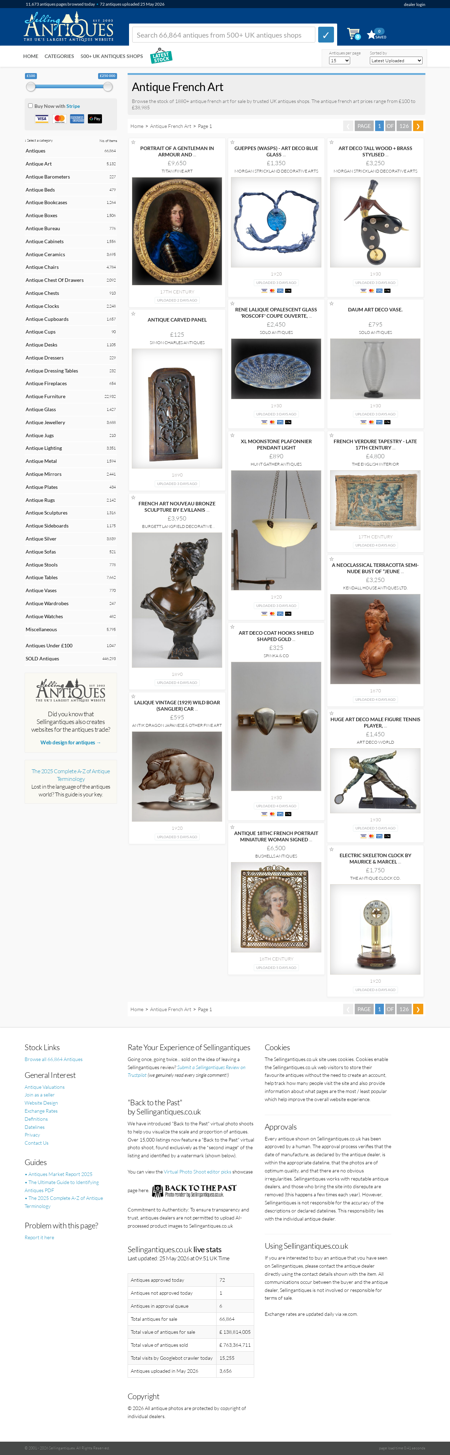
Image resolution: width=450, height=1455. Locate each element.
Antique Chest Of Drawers (55, 280)
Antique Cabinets (45, 241)
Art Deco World (375, 742)
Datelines (35, 1127)
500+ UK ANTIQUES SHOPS (112, 56)
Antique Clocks (42, 306)
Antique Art (39, 164)
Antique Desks (41, 345)
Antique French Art (170, 126)
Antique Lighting (44, 448)
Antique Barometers (48, 177)
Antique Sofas (41, 552)
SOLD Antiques (42, 658)
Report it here (39, 1237)
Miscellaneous (41, 629)
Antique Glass (41, 409)
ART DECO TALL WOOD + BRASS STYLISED (375, 151)
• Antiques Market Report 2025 (58, 1174)
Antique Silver (41, 539)
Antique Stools (42, 565)
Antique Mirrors (44, 474)
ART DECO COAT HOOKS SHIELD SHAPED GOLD (276, 636)
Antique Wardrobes (47, 603)
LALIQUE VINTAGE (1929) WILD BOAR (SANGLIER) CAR (177, 705)
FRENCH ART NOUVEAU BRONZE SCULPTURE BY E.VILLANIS (177, 506)
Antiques (35, 151)
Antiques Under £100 (49, 645)
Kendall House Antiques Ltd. (375, 587)
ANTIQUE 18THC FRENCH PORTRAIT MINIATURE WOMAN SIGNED (276, 836)
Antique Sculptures (47, 513)
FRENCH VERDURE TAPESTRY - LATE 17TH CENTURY (375, 444)
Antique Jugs (40, 435)
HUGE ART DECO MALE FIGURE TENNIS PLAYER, (375, 722)
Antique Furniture (45, 396)
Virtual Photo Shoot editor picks (197, 1172)
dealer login (414, 4)
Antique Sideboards (47, 526)
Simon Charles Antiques (177, 342)
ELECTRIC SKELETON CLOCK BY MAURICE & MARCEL (375, 858)
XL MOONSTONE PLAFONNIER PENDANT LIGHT (276, 444)
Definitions (36, 1119)
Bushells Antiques (276, 856)
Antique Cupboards (47, 319)
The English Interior (375, 464)
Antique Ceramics (45, 254)
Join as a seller (40, 1095)
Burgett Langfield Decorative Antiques (177, 529)
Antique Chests (42, 293)
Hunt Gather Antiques (276, 464)
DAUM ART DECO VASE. (375, 309)
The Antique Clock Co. (375, 878)
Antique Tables (42, 577)
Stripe (73, 106)
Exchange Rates (41, 1111)
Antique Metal (41, 461)
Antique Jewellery (45, 422)
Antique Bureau (43, 228)
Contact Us (37, 1143)
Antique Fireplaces (46, 383)
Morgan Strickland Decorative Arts (276, 171)
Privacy (32, 1135)
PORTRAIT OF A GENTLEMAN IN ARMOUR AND (177, 151)
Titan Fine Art (177, 171)
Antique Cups (41, 332)
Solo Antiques (276, 332)
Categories (59, 56)
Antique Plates (42, 487)
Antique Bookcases (46, 202)
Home (30, 56)
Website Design (41, 1103)
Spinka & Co (276, 655)
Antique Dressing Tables (52, 371)
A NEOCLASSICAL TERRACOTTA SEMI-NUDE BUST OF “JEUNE (375, 568)
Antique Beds (40, 190)
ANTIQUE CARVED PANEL (177, 320)
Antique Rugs (40, 500)
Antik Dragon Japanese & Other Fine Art (177, 725)
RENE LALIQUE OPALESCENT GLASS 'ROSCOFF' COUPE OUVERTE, (276, 312)
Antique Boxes (41, 215)
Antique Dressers (45, 358)
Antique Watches (44, 616)
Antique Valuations (45, 1087)
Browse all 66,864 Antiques (54, 1059)
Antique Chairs (42, 267)
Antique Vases (41, 590)
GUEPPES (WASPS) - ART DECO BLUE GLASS (276, 151)
